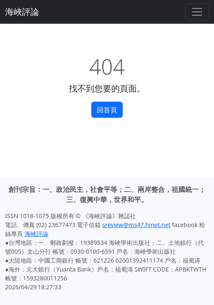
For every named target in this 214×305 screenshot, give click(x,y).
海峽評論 (22, 11)
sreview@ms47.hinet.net (136, 225)
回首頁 (107, 109)
